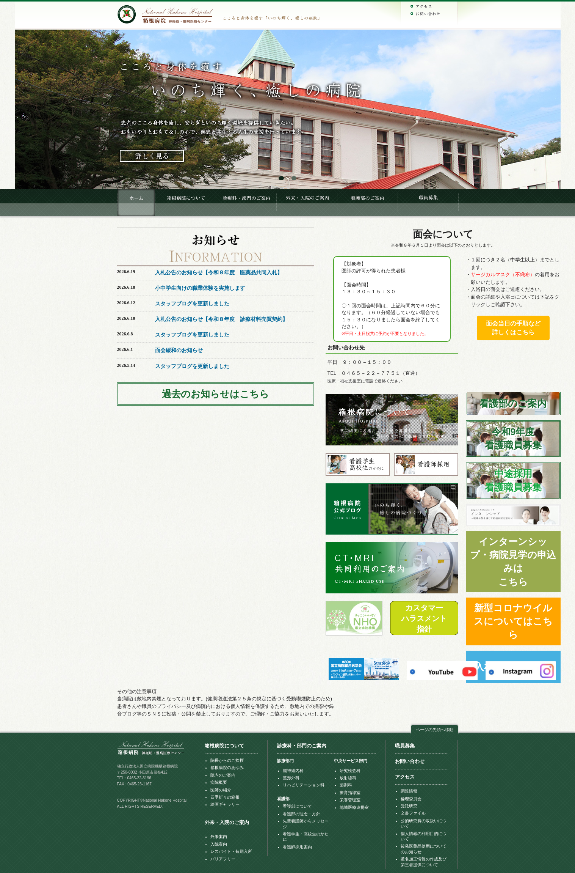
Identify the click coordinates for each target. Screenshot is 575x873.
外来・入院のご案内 (227, 822)
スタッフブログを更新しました (192, 303)
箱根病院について (185, 202)
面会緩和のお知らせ (179, 350)
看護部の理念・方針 (301, 814)
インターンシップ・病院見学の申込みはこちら (513, 561)
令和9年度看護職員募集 (513, 438)
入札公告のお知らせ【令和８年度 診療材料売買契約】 (221, 319)
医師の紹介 (220, 790)
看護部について (297, 806)
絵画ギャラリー (225, 804)
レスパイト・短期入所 (231, 851)
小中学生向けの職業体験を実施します (200, 288)
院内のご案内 (222, 775)
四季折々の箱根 (225, 797)
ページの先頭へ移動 (434, 729)
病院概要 (218, 782)
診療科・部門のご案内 (246, 202)
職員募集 (428, 202)
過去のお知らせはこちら (215, 394)
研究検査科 (350, 770)
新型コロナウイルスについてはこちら (513, 621)
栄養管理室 (350, 799)
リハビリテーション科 (303, 785)
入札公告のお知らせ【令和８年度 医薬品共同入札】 (218, 272)
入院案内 (218, 844)
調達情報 (409, 791)
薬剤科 (346, 785)
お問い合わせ (410, 761)
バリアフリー (222, 859)
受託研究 (409, 806)
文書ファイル (413, 813)
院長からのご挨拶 (227, 760)
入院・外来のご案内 (306, 202)
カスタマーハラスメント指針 (424, 618)
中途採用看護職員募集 (513, 480)
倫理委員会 (411, 798)
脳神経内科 (293, 770)
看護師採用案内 (297, 847)
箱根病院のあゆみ (227, 767)
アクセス (405, 777)
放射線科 (348, 777)
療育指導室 (350, 792)
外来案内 (218, 836)
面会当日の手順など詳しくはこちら (513, 327)
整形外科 (291, 777)
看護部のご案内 (367, 202)
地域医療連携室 (354, 807)
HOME (136, 202)
